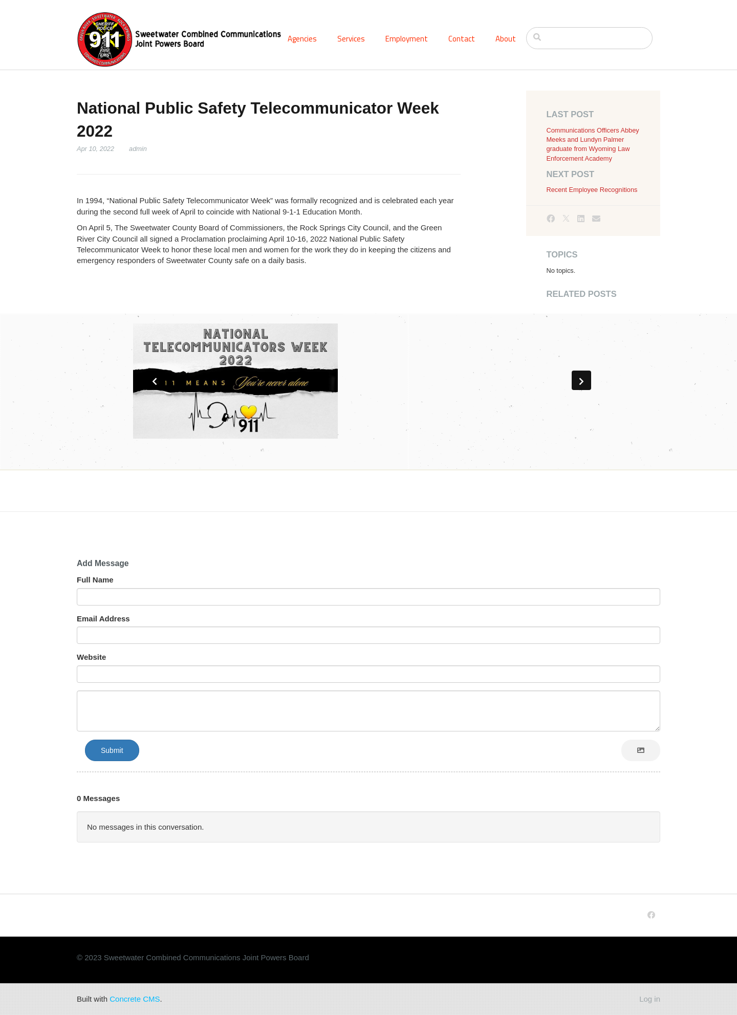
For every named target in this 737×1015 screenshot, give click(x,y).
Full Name (95, 579)
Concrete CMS (135, 999)
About (505, 39)
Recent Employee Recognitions (592, 189)
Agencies (302, 39)
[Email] (596, 218)
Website (91, 657)
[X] (566, 218)
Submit (112, 750)
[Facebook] (551, 218)
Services (351, 39)
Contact (461, 39)
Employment (406, 39)
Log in (649, 999)
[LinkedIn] (580, 218)
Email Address (103, 618)
